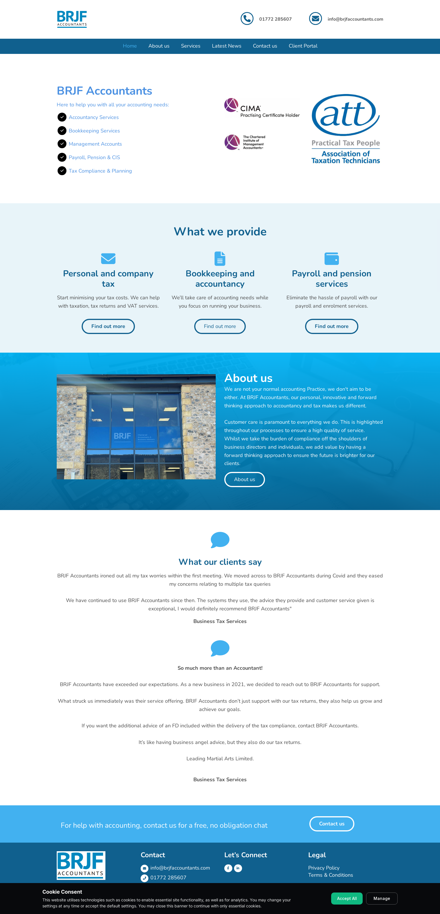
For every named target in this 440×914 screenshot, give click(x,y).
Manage (382, 898)
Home (130, 45)
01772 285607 (168, 877)
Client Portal (303, 45)
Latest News (226, 45)
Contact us (265, 45)
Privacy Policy (323, 867)
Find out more (108, 326)
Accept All (347, 898)
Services (191, 45)
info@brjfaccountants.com (355, 19)
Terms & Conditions (330, 875)
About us (159, 45)
